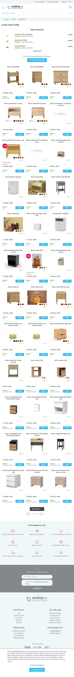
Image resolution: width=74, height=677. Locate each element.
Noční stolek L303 (37, 360)
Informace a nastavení (37, 665)
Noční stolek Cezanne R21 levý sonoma (37, 471)
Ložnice (13, 19)
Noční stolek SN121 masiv (13, 103)
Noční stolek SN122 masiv (37, 103)
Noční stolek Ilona (37, 177)
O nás (19, 613)
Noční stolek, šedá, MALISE (60, 177)
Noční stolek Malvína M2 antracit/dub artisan (13, 398)
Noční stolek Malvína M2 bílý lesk (37, 398)
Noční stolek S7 (13, 287)
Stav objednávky (19, 633)
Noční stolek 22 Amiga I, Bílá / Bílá (37, 214)
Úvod (6, 19)
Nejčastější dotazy (18, 638)
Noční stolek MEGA (37, 67)
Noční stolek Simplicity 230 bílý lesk (13, 471)
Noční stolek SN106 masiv (61, 287)
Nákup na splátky (55, 620)
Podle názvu (47, 56)
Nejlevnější (35, 56)
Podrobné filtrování (37, 60)
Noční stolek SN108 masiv (61, 67)
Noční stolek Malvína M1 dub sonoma (60, 251)
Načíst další (37, 509)
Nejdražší (40, 56)
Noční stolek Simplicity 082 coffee (13, 251)
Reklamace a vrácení (55, 622)
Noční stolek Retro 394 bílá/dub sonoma (37, 434)
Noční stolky (22, 19)
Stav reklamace (19, 635)
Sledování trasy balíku (18, 631)
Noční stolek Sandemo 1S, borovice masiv (13, 324)
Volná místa (18, 618)
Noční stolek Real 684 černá (60, 434)
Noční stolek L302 (61, 360)
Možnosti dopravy (55, 615)
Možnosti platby (55, 618)
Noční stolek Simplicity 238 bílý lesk (60, 398)
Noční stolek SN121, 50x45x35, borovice (60, 104)
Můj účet (64, 1)
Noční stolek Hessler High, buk (60, 324)
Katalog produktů (19, 615)
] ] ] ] (70, 1)
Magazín (18, 622)
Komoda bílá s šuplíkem (13, 177)
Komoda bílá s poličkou (61, 213)
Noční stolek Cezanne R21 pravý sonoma (61, 471)
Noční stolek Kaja (13, 213)
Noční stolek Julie (37, 250)
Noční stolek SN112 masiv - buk (13, 140)
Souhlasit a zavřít (37, 670)
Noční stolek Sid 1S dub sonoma (13, 361)
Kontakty (19, 620)
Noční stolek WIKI (13, 67)
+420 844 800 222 (55, 631)
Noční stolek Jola (37, 287)
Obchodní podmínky (55, 613)
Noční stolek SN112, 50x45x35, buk (37, 141)
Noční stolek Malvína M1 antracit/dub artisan (13, 434)
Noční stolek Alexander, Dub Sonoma (60, 141)
